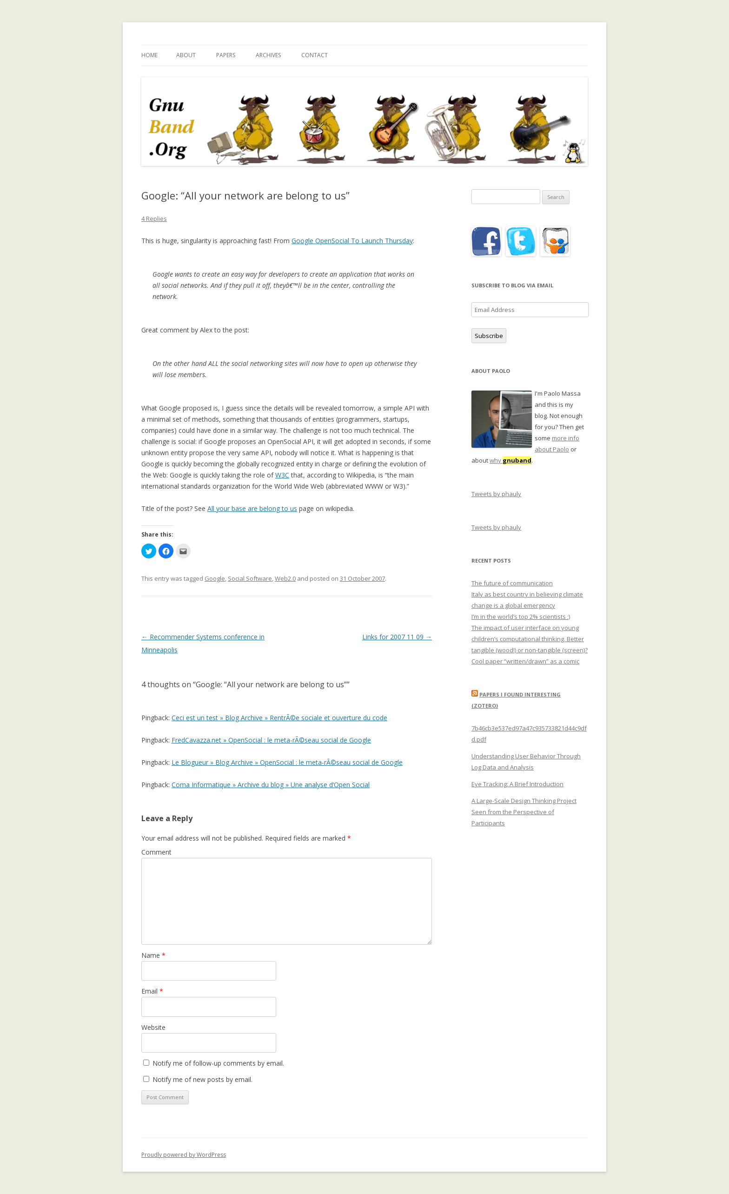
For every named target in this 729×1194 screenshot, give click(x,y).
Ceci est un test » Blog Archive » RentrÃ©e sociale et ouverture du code (279, 717)
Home (149, 55)
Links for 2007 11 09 (397, 636)
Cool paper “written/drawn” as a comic (525, 661)
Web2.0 (285, 578)
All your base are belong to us (252, 508)
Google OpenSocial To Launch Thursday (352, 240)
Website (153, 1027)
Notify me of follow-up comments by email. (218, 1063)
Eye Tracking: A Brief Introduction (517, 784)
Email (152, 991)
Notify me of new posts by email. (202, 1079)
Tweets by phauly (496, 494)
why (510, 460)
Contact (314, 55)
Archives (268, 55)
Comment (156, 852)
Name (153, 955)
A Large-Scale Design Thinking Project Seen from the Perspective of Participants (524, 811)
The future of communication (512, 583)
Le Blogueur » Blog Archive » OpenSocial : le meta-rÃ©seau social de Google (287, 762)
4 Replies (154, 218)
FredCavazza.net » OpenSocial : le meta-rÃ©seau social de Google (271, 740)
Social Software (250, 578)
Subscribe (489, 336)
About (186, 55)
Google (215, 578)
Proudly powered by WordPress (183, 1155)
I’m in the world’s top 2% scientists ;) (520, 616)
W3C (282, 475)
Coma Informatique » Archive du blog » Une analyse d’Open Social (271, 784)
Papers (225, 55)
